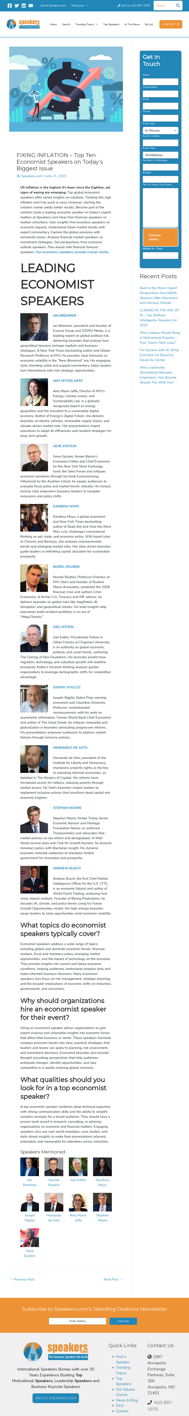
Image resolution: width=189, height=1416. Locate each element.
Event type (149, 123)
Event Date (150, 148)
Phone (147, 111)
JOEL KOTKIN (63, 627)
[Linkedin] (23, 5)
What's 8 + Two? (154, 248)
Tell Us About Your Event (157, 184)
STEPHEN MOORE (67, 808)
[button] (171, 24)
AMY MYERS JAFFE (68, 381)
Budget (148, 172)
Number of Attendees (156, 160)
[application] (86, 5)
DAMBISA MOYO (66, 506)
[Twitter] (16, 5)
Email (147, 99)
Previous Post (22, 1279)
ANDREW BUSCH (67, 868)
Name (147, 75)
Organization (151, 87)
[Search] (178, 5)
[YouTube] (31, 5)
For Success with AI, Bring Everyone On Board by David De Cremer (159, 355)
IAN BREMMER (64, 315)
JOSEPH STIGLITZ (67, 687)
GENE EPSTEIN (64, 446)
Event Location (152, 136)
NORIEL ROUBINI (66, 566)
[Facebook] (9, 5)
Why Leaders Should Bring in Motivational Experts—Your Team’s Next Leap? (160, 337)
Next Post (113, 1279)
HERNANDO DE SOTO (70, 747)
